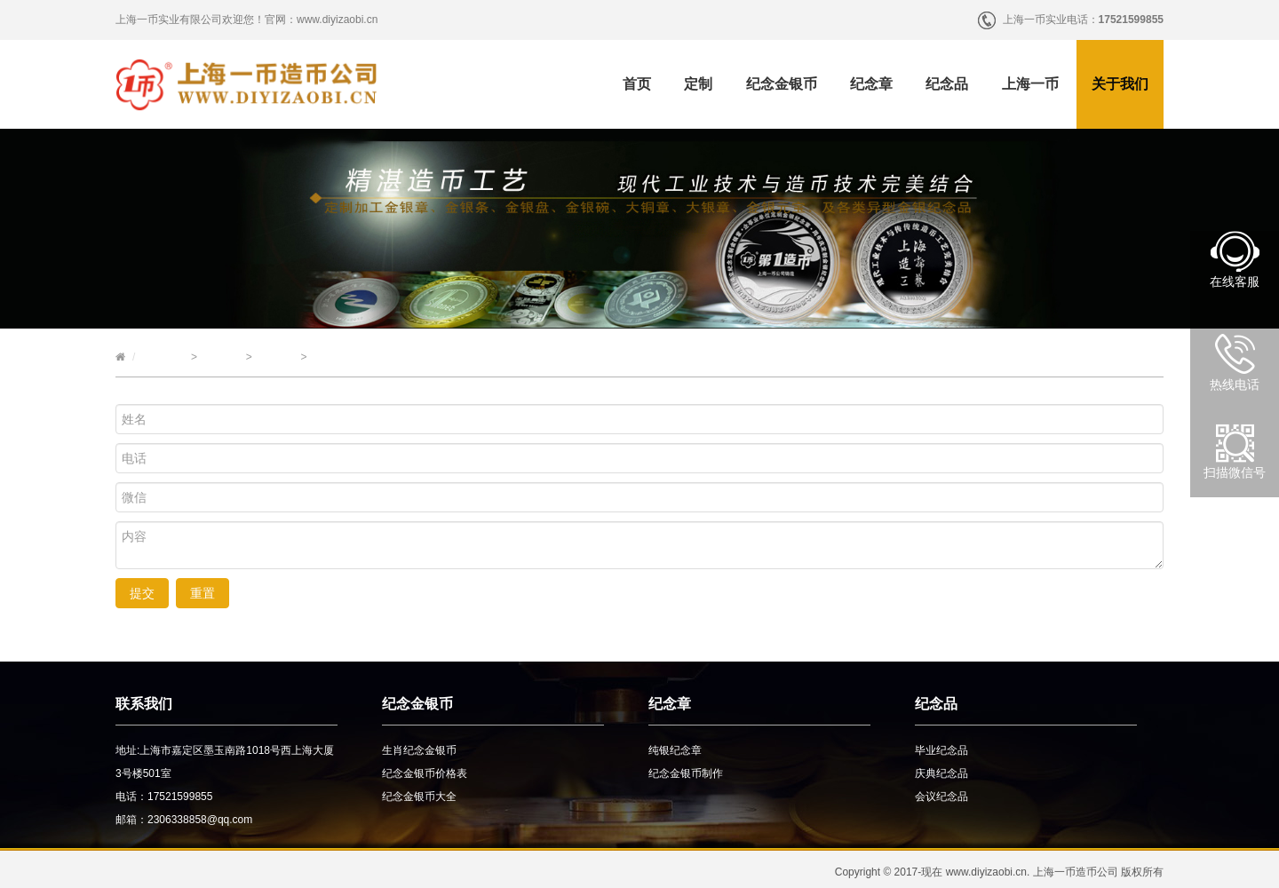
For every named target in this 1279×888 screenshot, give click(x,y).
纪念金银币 (781, 83)
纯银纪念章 (675, 750)
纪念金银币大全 (419, 796)
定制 (698, 83)
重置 (202, 593)
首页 (637, 83)
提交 (142, 593)
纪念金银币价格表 (424, 773)
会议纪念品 (941, 796)
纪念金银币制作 (685, 773)
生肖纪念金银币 (419, 750)
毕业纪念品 (941, 750)
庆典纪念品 (941, 773)
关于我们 (1120, 83)
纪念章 (871, 83)
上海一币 (1030, 83)
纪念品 (946, 83)
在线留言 (276, 357)
